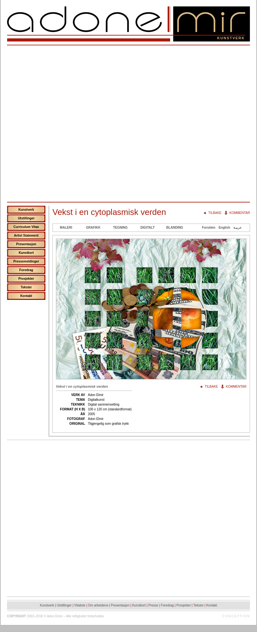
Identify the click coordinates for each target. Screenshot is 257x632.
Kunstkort (26, 253)
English (224, 227)
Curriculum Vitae (26, 227)
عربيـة (237, 227)
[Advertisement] (75, 124)
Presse (153, 605)
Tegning (120, 227)
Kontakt (26, 296)
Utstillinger (26, 218)
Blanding (174, 227)
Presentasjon (26, 244)
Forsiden (208, 227)
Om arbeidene (98, 605)
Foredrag (26, 270)
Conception (236, 616)
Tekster (26, 287)
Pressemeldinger (26, 261)
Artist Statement (26, 235)
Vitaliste (79, 605)
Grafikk (93, 227)
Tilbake (215, 213)
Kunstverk (26, 209)
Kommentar (240, 213)
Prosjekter (26, 278)
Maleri (66, 227)
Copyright (16, 616)
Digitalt (147, 227)
